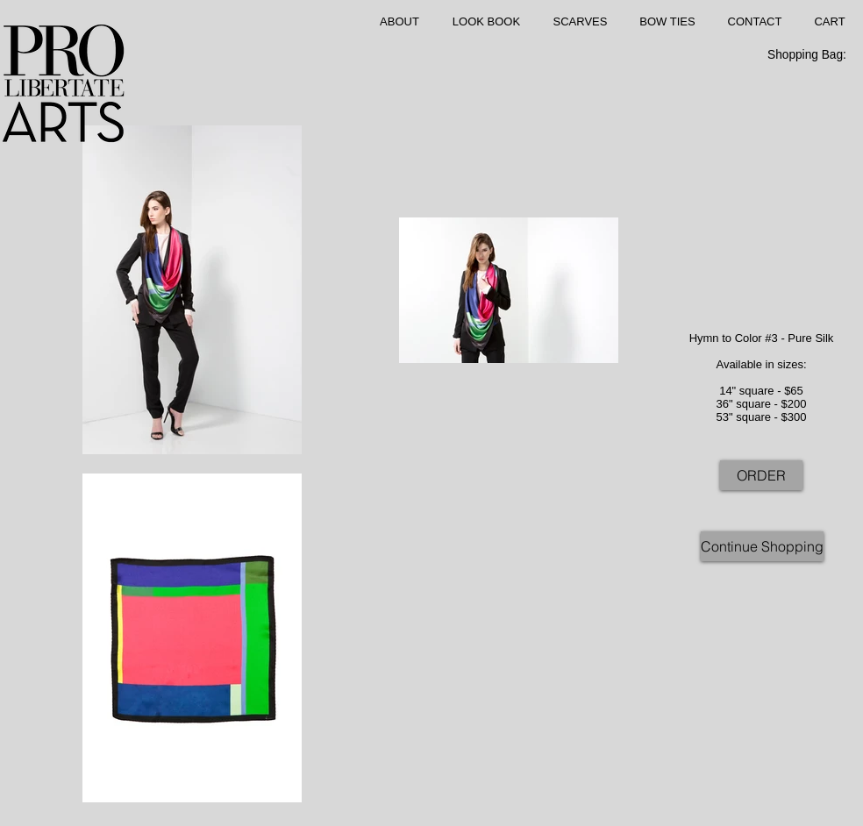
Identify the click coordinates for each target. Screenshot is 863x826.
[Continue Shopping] (762, 546)
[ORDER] (761, 475)
